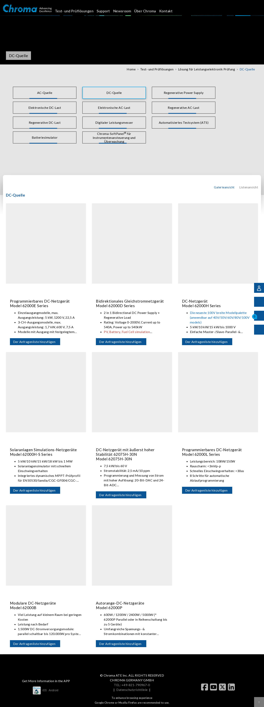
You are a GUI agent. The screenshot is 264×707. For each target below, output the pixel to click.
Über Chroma (149, 11)
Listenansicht (248, 187)
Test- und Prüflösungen (78, 11)
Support (107, 11)
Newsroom (127, 11)
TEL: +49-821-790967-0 (132, 685)
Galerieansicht (224, 187)
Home (131, 69)
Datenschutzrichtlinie (131, 689)
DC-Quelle (247, 69)
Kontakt (170, 11)
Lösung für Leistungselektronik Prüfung (206, 69)
